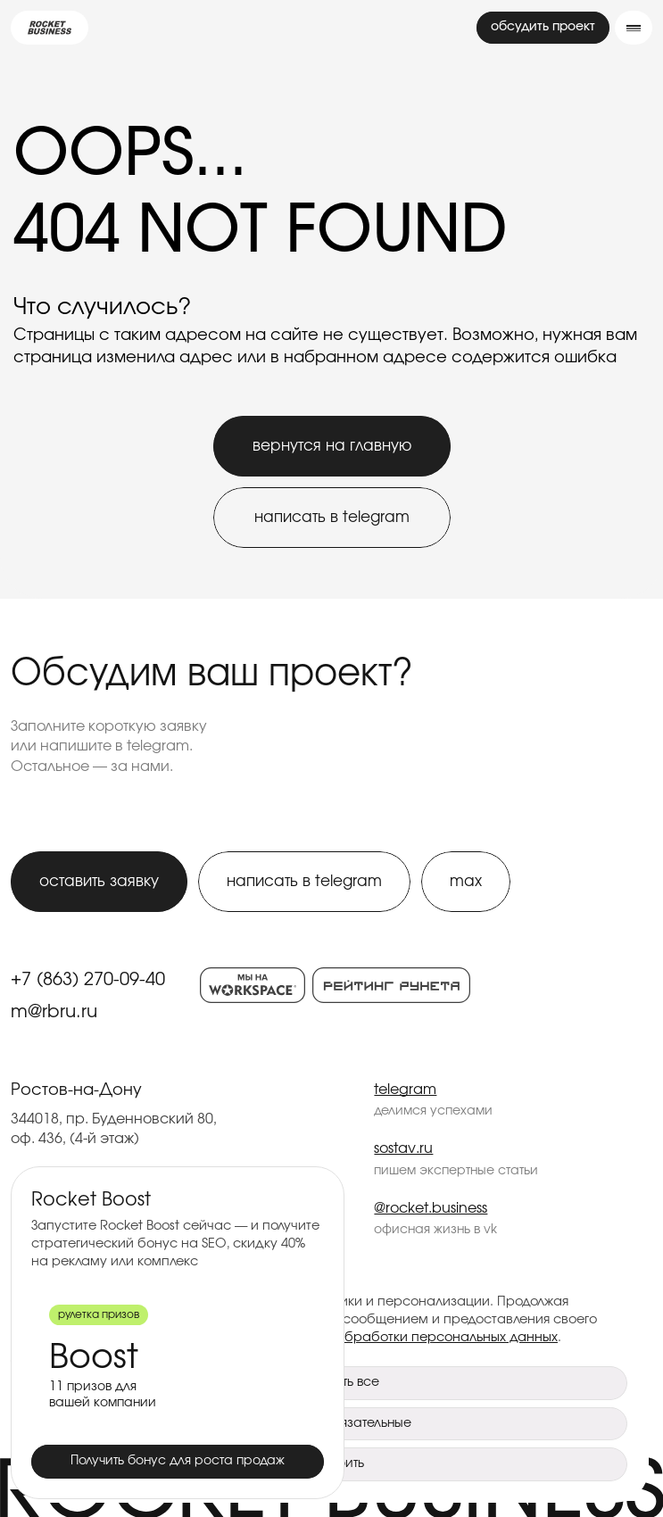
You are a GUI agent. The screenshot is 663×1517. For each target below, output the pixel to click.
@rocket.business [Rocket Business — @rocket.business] (430, 1208)
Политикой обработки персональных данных (412, 1337)
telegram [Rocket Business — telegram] (405, 1089)
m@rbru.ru (54, 1012)
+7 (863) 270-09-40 (88, 980)
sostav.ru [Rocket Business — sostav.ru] (403, 1148)
